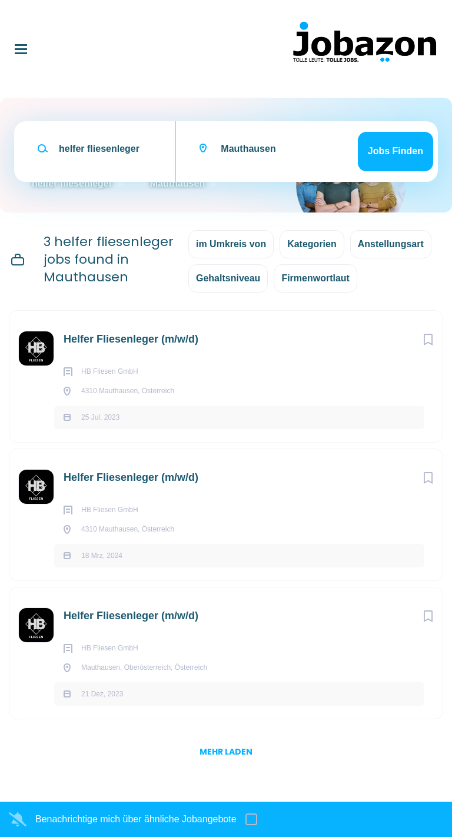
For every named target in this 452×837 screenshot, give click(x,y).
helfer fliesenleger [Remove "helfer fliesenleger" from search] (72, 183)
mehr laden (226, 752)
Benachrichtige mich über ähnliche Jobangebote (136, 819)
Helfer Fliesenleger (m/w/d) (131, 339)
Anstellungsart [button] (391, 244)
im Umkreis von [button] (231, 244)
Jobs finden (395, 151)
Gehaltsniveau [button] (228, 278)
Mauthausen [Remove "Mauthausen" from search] (177, 183)
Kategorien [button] (312, 244)
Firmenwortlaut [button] (315, 278)
